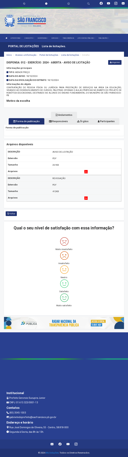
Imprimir (115, 62)
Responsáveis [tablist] (58, 121)
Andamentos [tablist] (64, 115)
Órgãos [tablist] (82, 121)
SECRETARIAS (43, 38)
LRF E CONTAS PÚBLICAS (86, 38)
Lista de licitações (70, 55)
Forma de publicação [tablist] (26, 121)
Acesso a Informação (25, 55)
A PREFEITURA (16, 38)
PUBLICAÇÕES (103, 38)
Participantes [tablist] (106, 121)
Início (9, 55)
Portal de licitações (49, 55)
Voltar (11, 214)
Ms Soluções (52, 452)
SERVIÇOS (55, 38)
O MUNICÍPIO (29, 38)
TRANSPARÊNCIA (68, 38)
